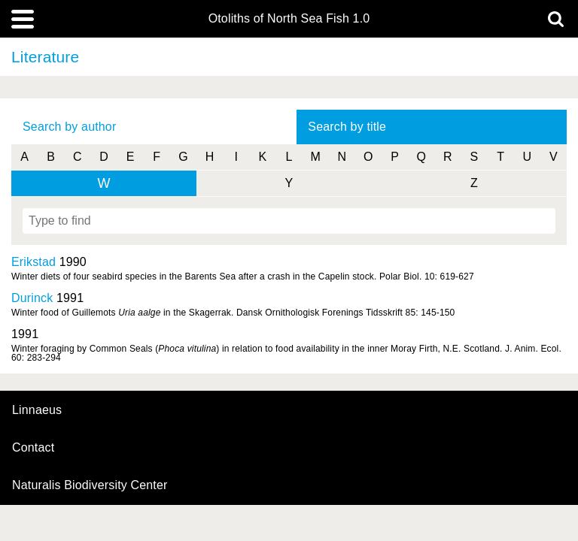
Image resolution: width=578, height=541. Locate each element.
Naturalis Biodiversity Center (90, 485)
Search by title (347, 126)
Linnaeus (37, 410)
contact (33, 447)
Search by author (69, 126)
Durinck (32, 298)
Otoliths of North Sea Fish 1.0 (289, 19)
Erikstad (33, 261)
